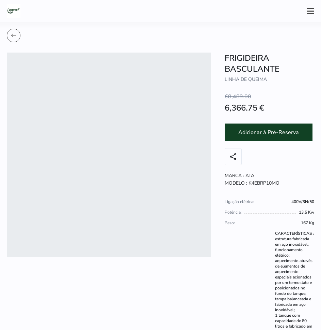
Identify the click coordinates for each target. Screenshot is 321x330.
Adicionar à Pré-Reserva (268, 132)
